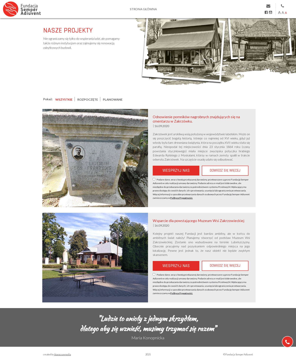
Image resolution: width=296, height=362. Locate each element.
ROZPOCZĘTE (87, 99)
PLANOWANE (113, 99)
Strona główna (143, 9)
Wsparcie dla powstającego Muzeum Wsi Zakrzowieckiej (198, 220)
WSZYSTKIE (63, 99)
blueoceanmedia (62, 354)
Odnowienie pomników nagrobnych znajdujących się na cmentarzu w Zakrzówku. (196, 119)
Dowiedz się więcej (225, 170)
